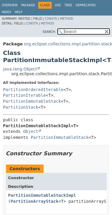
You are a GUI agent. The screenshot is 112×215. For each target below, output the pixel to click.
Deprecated (86, 5)
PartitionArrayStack (34, 201)
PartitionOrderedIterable (33, 89)
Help (18, 12)
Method (66, 18)
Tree (68, 5)
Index (6, 12)
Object (30, 131)
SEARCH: (49, 31)
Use (58, 5)
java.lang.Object (20, 69)
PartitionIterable (24, 95)
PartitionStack (20, 107)
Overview (10, 5)
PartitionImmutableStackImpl (42, 195)
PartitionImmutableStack (32, 101)
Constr (51, 18)
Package (28, 5)
